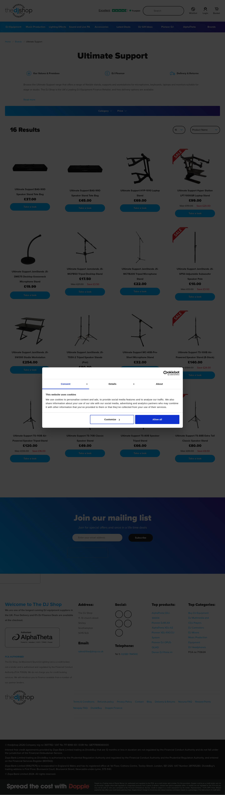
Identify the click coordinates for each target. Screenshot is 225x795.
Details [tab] (112, 384)
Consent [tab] (65, 384)
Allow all (157, 419)
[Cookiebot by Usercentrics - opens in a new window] (165, 373)
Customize (112, 419)
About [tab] (159, 384)
